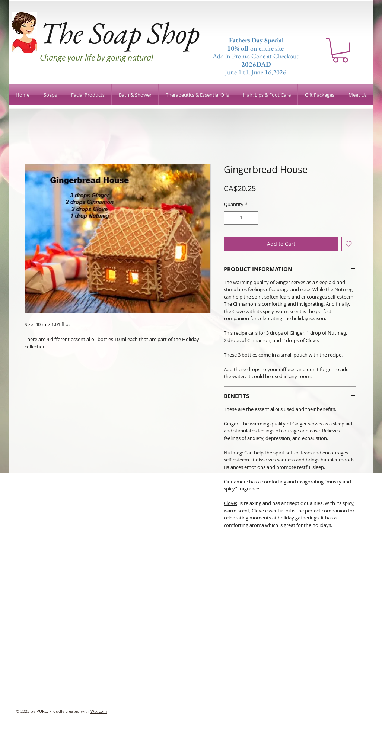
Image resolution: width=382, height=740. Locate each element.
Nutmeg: (233, 452)
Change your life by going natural (96, 57)
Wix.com (98, 711)
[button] (340, 50)
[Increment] (252, 218)
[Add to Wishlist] (348, 244)
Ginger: (232, 423)
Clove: (230, 503)
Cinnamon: (236, 481)
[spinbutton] (241, 218)
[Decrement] (229, 218)
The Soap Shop (120, 32)
